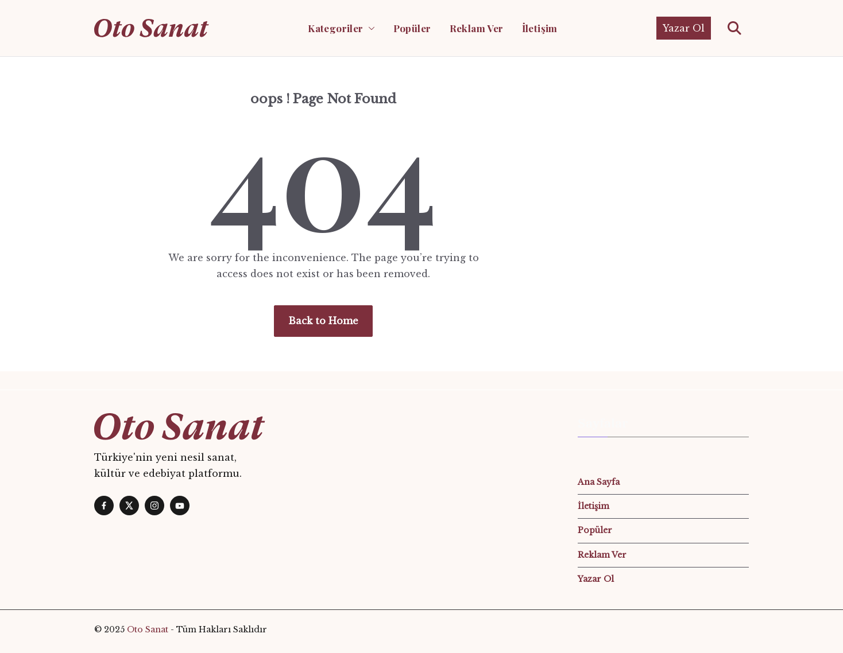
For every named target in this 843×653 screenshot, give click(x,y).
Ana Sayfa (599, 482)
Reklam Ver (477, 28)
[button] (369, 28)
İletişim (540, 28)
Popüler (412, 28)
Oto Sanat (147, 629)
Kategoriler (335, 28)
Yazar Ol (684, 28)
